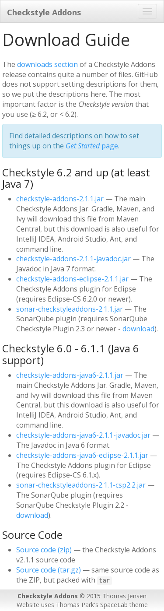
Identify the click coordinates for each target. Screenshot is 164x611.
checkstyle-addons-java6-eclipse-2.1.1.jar (82, 455)
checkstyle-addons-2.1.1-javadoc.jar (73, 258)
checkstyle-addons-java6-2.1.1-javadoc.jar (83, 435)
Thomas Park (75, 604)
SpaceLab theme (124, 604)
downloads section (47, 64)
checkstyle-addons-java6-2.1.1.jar (69, 375)
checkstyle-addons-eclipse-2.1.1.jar (72, 279)
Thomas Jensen (124, 596)
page (92, 146)
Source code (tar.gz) (48, 570)
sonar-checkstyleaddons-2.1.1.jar (69, 309)
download (138, 329)
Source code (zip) (44, 550)
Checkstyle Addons (44, 12)
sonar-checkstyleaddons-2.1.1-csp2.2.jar (81, 485)
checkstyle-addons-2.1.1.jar (60, 199)
